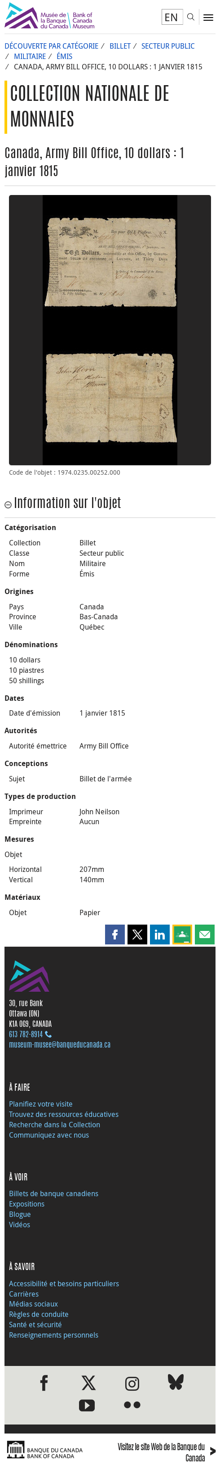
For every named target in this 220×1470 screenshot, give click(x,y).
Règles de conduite (39, 1314)
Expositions (26, 1204)
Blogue (20, 1214)
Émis (64, 56)
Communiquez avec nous (49, 1135)
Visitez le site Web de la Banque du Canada (167, 1454)
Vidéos (19, 1225)
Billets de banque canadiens (53, 1193)
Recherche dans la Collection (54, 1125)
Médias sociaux (33, 1304)
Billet (120, 46)
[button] (115, 934)
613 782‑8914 (26, 1035)
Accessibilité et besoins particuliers (64, 1284)
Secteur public (168, 46)
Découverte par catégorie (51, 46)
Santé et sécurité (35, 1324)
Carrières (24, 1294)
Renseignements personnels (53, 1335)
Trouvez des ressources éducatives (64, 1114)
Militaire (30, 56)
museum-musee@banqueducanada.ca (59, 1045)
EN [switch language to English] (171, 17)
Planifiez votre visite (41, 1104)
